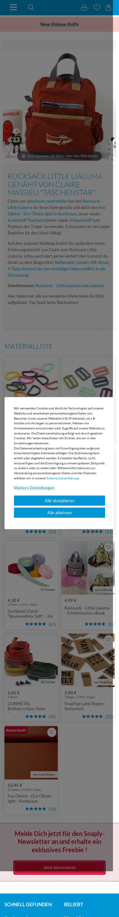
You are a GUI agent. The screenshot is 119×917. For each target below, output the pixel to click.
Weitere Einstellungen (34, 487)
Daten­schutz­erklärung (63, 478)
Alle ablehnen (59, 512)
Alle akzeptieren (59, 500)
